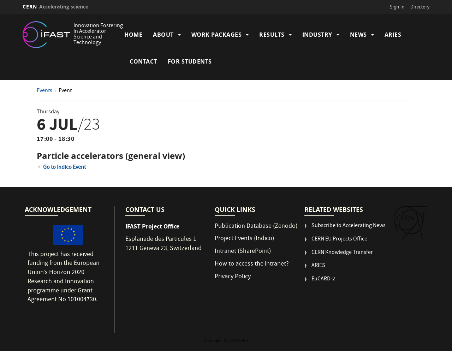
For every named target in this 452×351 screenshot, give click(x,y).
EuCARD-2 (323, 279)
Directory (419, 7)
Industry (317, 34)
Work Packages (216, 34)
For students (190, 61)
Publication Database (243, 226)
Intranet (225, 251)
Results (272, 34)
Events (45, 91)
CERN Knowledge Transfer (342, 253)
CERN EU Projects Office (339, 240)
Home (133, 34)
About (163, 34)
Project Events (233, 239)
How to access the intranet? (252, 264)
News (358, 34)
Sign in (397, 7)
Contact (143, 61)
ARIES (393, 34)
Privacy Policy (233, 277)
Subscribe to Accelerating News (348, 226)
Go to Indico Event (64, 167)
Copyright (213, 341)
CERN (55, 6)
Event (65, 91)
